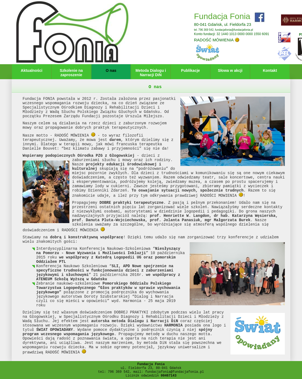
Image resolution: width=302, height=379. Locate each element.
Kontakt (270, 70)
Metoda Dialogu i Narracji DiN (150, 72)
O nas (111, 70)
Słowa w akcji (230, 70)
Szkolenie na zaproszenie (71, 72)
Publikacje (190, 70)
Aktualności (31, 70)
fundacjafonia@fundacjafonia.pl (234, 29)
